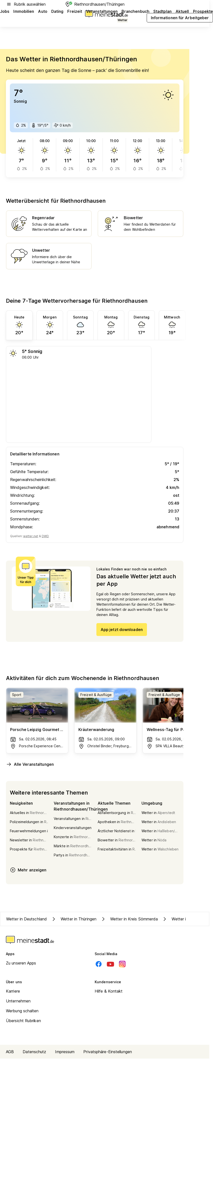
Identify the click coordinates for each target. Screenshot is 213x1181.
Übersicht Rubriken (23, 1020)
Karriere (13, 991)
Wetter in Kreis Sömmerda (129, 919)
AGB (10, 1051)
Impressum (64, 1051)
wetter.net (30, 536)
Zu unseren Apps (21, 963)
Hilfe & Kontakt (109, 991)
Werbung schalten (22, 1010)
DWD (45, 536)
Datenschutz (34, 1051)
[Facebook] (99, 964)
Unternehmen (18, 1000)
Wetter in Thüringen (73, 919)
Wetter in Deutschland (26, 918)
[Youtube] (110, 964)
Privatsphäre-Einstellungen (107, 1051)
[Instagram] (122, 964)
